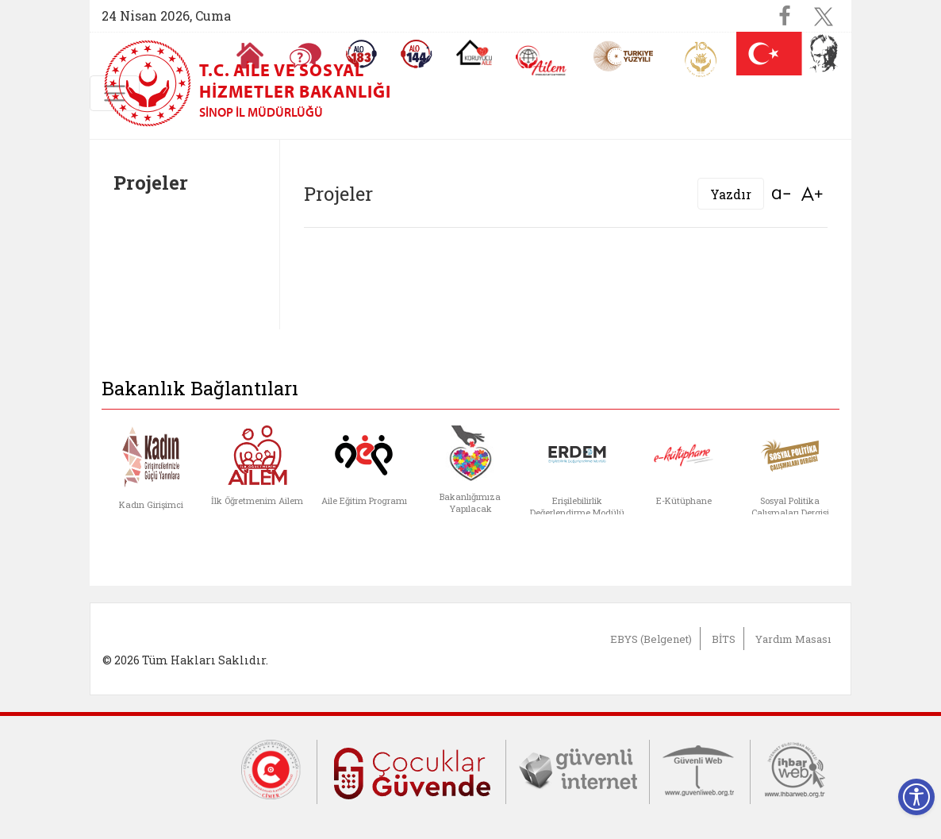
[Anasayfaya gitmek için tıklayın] (250, 55)
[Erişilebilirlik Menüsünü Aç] (916, 797)
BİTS (724, 639)
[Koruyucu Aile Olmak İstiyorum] (474, 52)
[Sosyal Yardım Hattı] (416, 54)
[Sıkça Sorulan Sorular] (305, 55)
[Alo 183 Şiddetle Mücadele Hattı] (361, 54)
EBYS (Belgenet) (651, 639)
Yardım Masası (793, 639)
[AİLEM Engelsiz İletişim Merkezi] (541, 61)
